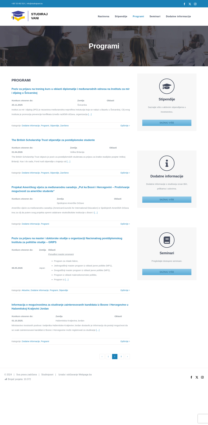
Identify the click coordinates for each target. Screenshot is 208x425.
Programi (45, 125)
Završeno (64, 125)
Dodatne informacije (31, 125)
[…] (90, 114)
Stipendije (54, 125)
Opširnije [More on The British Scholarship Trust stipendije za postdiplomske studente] (124, 173)
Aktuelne (25, 290)
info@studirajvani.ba (35, 4)
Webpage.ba (85, 374)
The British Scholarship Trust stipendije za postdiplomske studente (53, 140)
